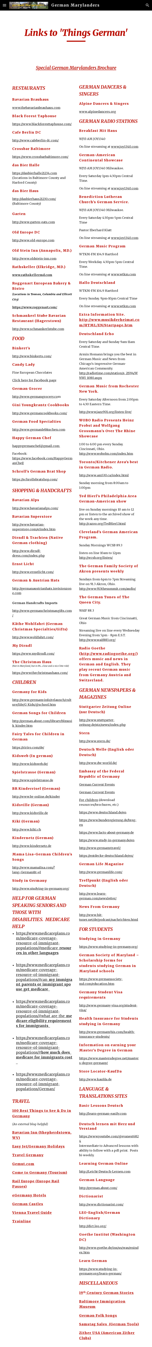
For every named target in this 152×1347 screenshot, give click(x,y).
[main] (76, 34)
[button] (4, 5)
